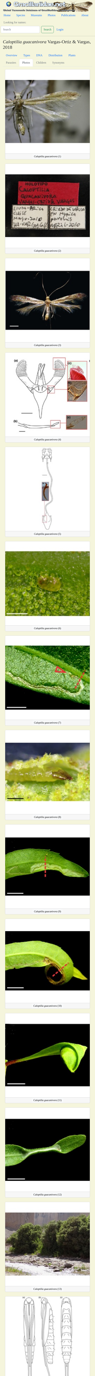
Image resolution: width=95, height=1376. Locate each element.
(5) (47, 534)
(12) (47, 1194)
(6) (47, 628)
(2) (47, 250)
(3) (47, 345)
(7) (47, 722)
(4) (47, 439)
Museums (36, 15)
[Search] (20, 29)
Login (60, 29)
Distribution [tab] (55, 55)
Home (7, 15)
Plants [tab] (71, 55)
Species (20, 15)
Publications (68, 15)
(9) (47, 911)
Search (47, 29)
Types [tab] (26, 55)
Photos (52, 15)
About (84, 15)
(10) (47, 1006)
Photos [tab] (26, 62)
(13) (47, 1289)
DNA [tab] (39, 55)
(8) (47, 817)
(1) (47, 156)
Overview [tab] (11, 55)
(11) (47, 1100)
